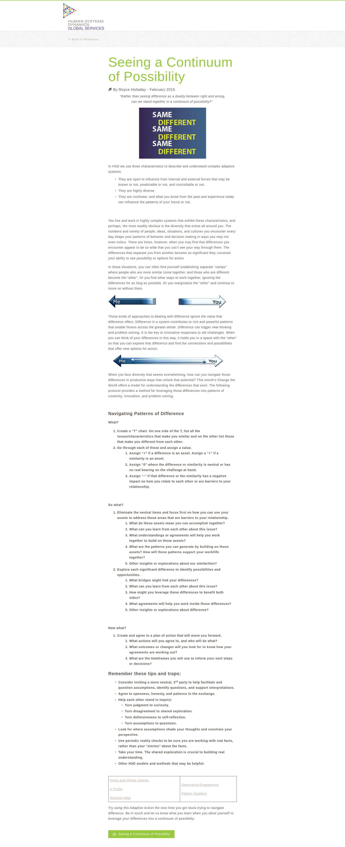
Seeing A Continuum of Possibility (141, 834)
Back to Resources (83, 39)
